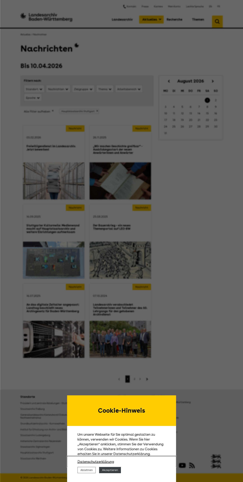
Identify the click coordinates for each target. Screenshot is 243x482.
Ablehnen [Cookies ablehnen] (86, 470)
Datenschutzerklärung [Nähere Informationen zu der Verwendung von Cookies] (95, 462)
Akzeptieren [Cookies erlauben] (110, 470)
